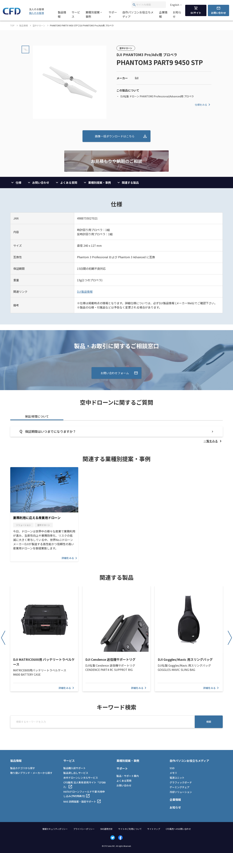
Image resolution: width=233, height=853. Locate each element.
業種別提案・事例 (94, 14)
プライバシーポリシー (84, 828)
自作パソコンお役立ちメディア (138, 14)
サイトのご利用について (130, 828)
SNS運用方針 (106, 828)
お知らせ (177, 14)
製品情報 (62, 14)
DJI (136, 77)
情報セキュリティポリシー (55, 828)
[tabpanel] (116, 434)
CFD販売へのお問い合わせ (178, 828)
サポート (113, 14)
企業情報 (163, 14)
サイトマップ (153, 828)
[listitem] (213, 441)
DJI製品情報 (85, 291)
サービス (76, 14)
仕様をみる (203, 104)
